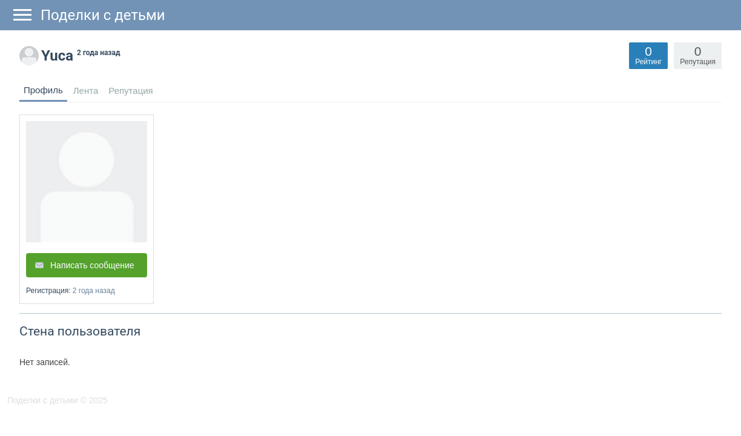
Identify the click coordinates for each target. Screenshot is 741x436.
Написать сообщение (92, 265)
